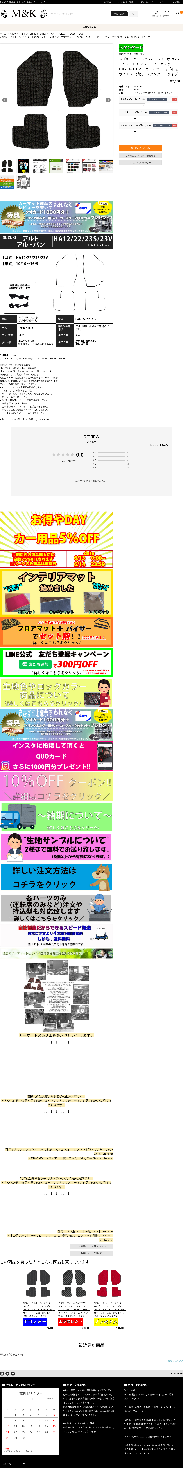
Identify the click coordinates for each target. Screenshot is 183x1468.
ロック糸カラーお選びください (134, 112)
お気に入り (167, 16)
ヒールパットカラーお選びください (136, 125)
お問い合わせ (156, 16)
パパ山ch (72, 1231)
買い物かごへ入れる (140, 148)
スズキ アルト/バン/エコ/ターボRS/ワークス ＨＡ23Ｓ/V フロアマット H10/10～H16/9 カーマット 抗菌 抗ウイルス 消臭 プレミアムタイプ (110, 1309)
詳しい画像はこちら (157, 99)
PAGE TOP (178, 1374)
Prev (4, 100)
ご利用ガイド (109, 2)
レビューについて (146, 2)
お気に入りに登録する (140, 162)
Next (108, 100)
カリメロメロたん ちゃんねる (33, 1149)
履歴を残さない (175, 1361)
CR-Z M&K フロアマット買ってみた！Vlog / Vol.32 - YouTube (70, 1158)
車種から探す (119, 14)
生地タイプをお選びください (133, 99)
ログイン (163, 2)
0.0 (80, 454)
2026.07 (50, 1398)
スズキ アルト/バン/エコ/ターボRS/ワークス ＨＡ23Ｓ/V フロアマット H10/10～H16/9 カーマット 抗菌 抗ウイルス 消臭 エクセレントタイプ (74, 1309)
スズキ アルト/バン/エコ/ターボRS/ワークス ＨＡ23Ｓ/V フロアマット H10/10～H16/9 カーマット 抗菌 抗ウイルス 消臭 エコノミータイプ (39, 1309)
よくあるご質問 (127, 2)
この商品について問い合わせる (140, 155)
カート (179, 14)
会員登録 (176, 2)
